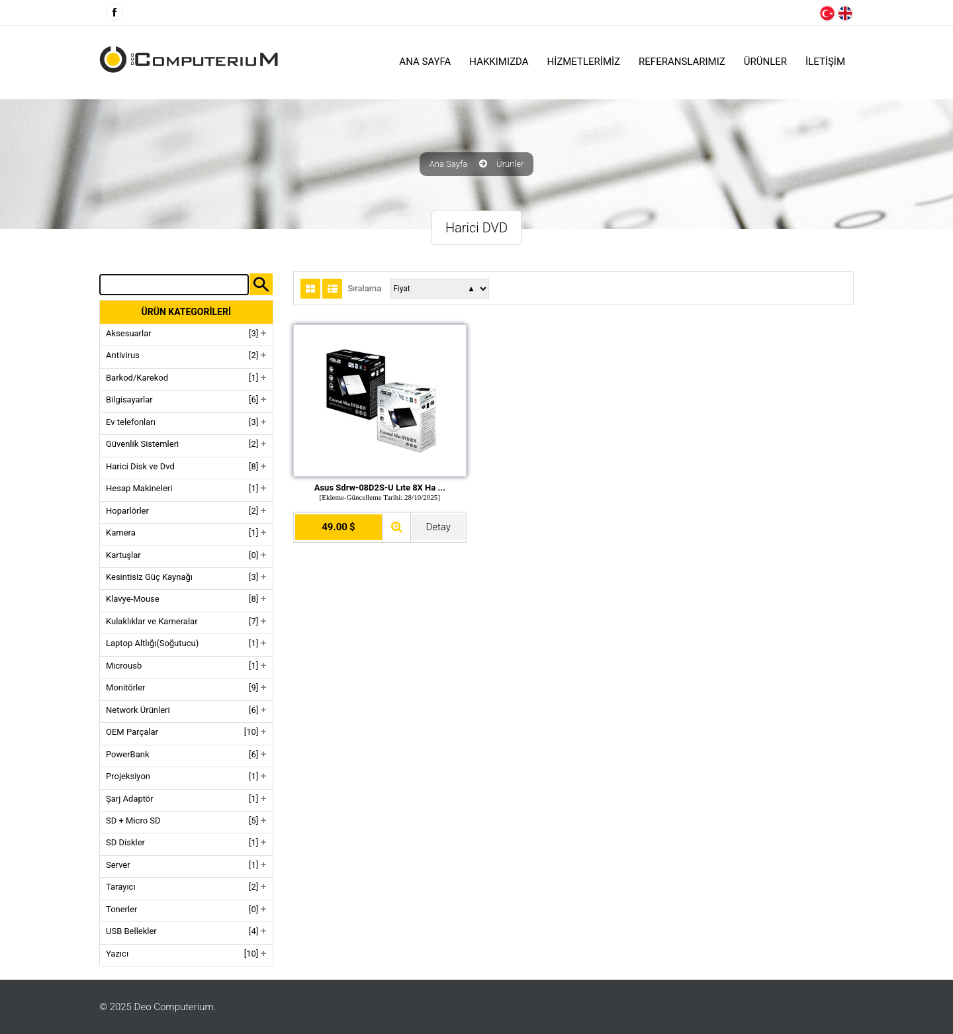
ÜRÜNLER (765, 62)
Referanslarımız (682, 62)
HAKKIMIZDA (498, 62)
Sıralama (364, 288)
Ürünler (509, 164)
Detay (438, 527)
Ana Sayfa (425, 62)
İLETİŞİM (825, 62)
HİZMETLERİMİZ (584, 62)
